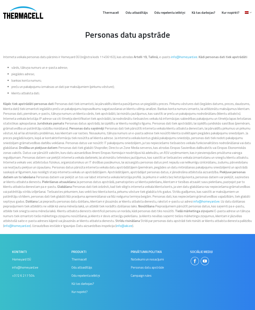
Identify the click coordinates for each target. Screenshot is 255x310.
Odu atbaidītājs (137, 12)
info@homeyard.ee (184, 56)
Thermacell (111, 12)
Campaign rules (141, 275)
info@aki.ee (124, 225)
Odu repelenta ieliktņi (169, 12)
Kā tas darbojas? (203, 12)
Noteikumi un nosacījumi (147, 259)
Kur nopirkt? (230, 12)
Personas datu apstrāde (147, 267)
